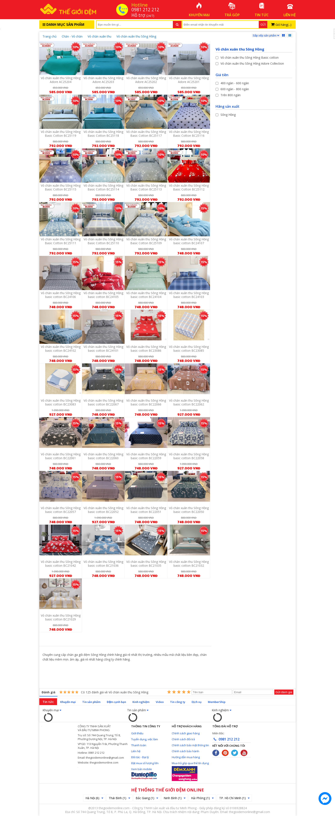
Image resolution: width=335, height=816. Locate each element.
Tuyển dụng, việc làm (144, 739)
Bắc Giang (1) (147, 798)
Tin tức (48, 702)
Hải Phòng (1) (202, 798)
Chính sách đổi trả (183, 739)
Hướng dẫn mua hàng (186, 757)
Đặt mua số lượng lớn (145, 763)
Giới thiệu (137, 733)
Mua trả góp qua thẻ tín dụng (190, 763)
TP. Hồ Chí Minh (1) (234, 798)
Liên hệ (135, 751)
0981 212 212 (225, 739)
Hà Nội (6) (94, 798)
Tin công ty (177, 702)
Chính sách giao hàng (186, 733)
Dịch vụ (196, 702)
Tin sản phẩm (91, 702)
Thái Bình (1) (119, 798)
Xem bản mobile (141, 769)
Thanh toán (138, 745)
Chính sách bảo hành (185, 751)
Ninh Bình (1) (174, 798)
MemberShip (216, 702)
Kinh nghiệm (140, 702)
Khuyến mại (68, 702)
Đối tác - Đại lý (140, 757)
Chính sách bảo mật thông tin (190, 745)
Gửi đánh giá (284, 692)
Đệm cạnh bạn (116, 702)
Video (160, 702)
